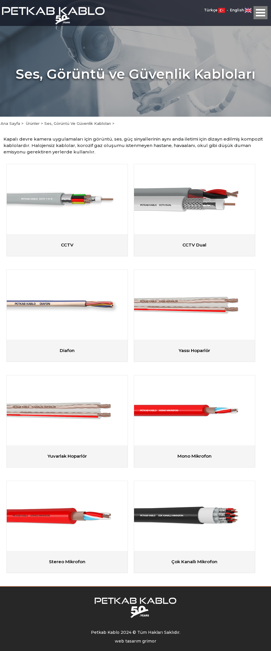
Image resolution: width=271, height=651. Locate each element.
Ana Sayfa (11, 123)
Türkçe (215, 10)
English (240, 10)
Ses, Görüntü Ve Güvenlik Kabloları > (79, 123)
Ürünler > (35, 123)
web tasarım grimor (135, 641)
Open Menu (261, 12)
